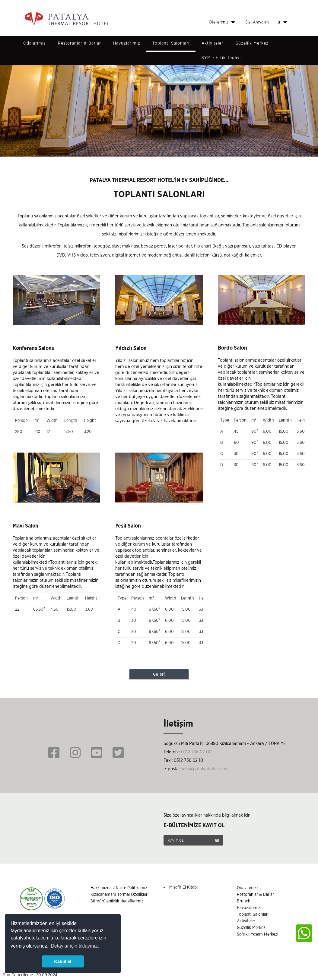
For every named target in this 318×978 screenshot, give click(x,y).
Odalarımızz (248, 888)
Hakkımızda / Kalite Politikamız (119, 888)
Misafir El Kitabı (183, 887)
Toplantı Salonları (170, 43)
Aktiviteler (212, 43)
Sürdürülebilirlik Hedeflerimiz (117, 901)
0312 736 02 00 (196, 752)
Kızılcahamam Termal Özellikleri (119, 894)
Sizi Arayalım (257, 22)
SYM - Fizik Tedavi (221, 58)
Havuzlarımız (126, 43)
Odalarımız (34, 43)
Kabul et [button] (63, 961)
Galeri (159, 674)
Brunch (243, 901)
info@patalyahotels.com (205, 769)
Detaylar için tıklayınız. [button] (75, 945)
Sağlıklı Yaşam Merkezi (257, 934)
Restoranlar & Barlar (79, 43)
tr (282, 22)
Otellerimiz (222, 22)
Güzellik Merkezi (252, 43)
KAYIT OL (193, 840)
